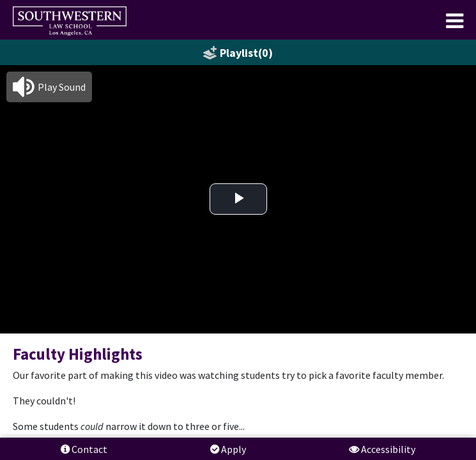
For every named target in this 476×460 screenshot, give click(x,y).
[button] (49, 87)
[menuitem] (70, 21)
